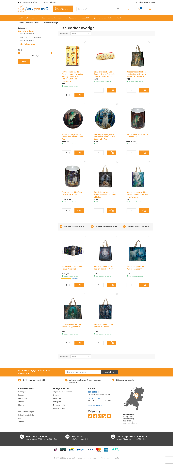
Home (20, 23)
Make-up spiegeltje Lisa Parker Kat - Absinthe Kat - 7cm (73, 136)
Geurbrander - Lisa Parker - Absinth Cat (137, 135)
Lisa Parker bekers (27, 34)
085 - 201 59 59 (150, 2)
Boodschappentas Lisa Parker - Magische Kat (71, 325)
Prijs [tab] (20, 50)
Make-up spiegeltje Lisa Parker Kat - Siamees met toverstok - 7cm (104, 136)
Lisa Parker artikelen (32, 23)
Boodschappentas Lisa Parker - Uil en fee (103, 325)
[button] (85, 42)
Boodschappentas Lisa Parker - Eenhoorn (136, 267)
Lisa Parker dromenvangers (30, 37)
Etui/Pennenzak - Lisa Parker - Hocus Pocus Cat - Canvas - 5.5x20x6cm (105, 74)
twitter (90, 416)
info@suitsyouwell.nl (95, 405)
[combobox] (98, 9)
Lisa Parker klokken (27, 41)
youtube (109, 416)
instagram (100, 416)
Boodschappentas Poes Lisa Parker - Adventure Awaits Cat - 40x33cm (136, 74)
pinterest (104, 416)
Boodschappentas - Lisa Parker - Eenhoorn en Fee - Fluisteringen (137, 194)
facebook (95, 416)
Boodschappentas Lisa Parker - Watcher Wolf (103, 267)
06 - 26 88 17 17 (94, 398)
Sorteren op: (64, 33)
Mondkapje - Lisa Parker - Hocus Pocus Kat (72, 267)
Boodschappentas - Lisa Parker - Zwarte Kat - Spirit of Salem (105, 194)
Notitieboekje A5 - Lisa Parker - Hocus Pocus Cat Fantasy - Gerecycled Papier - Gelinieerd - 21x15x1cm (72, 76)
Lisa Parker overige (27, 44)
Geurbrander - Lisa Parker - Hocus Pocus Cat (73, 193)
